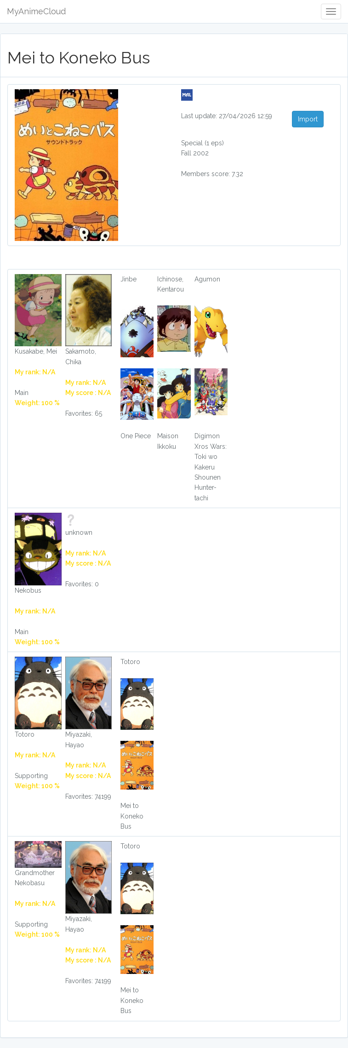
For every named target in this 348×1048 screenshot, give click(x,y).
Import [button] (308, 119)
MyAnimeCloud (36, 11)
